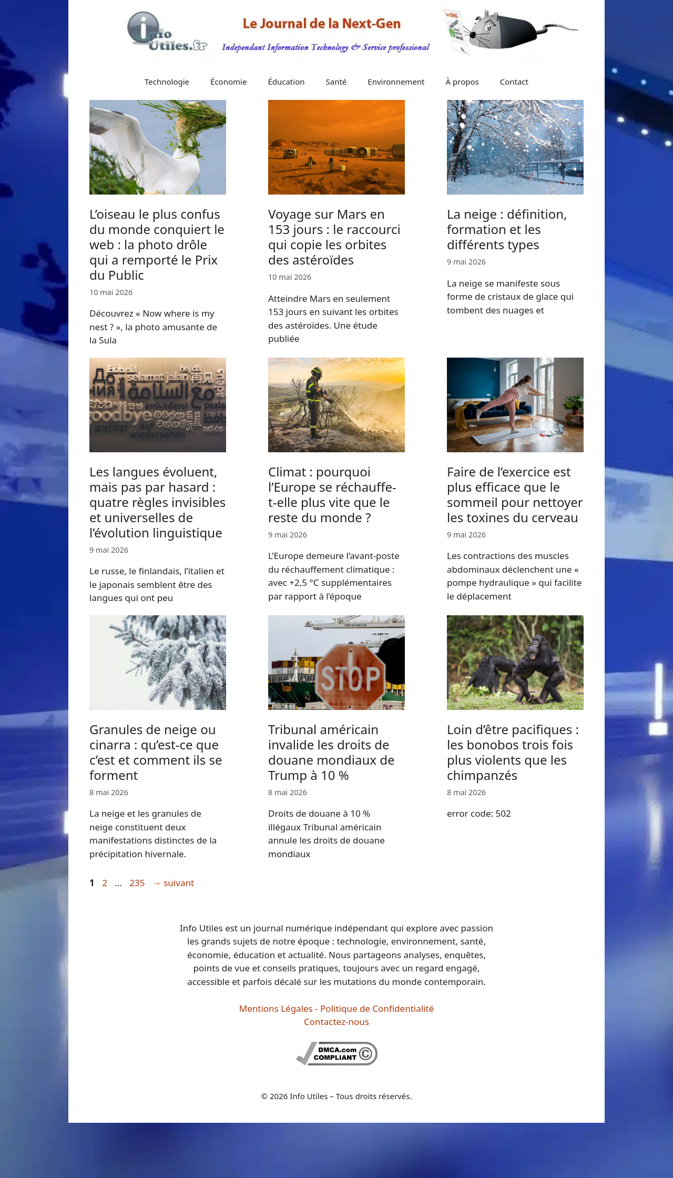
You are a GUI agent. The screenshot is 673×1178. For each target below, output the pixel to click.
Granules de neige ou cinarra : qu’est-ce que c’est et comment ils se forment (155, 751)
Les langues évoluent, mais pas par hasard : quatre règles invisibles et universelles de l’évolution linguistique (157, 502)
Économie (228, 81)
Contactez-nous (336, 1021)
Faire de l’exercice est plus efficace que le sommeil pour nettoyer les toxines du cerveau (515, 494)
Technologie (167, 81)
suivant (173, 883)
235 (138, 883)
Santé (336, 81)
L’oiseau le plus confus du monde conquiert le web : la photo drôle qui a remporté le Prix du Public (157, 244)
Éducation (286, 81)
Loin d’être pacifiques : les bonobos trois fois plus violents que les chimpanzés (513, 751)
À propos (462, 81)
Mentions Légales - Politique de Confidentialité (336, 1008)
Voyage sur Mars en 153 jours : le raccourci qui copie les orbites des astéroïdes (334, 236)
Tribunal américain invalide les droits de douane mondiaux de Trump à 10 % (331, 751)
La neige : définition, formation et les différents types (507, 229)
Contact (514, 81)
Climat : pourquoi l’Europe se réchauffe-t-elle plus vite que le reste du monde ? (332, 494)
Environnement (396, 81)
